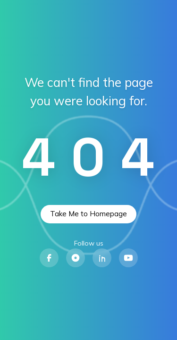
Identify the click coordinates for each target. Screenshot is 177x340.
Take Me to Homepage (88, 213)
